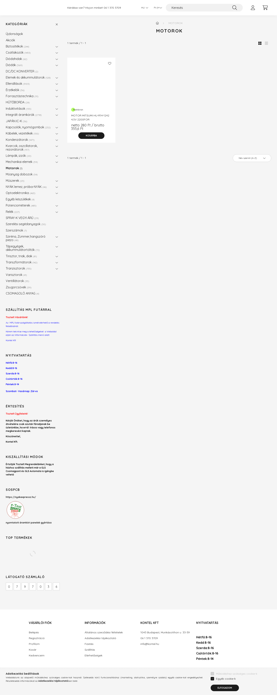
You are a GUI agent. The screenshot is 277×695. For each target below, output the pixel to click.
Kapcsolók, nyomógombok (28, 127)
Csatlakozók (18, 52)
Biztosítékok (17, 46)
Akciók (10, 40)
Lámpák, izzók (18, 156)
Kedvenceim (36, 655)
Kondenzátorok (20, 140)
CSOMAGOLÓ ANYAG (22, 293)
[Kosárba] (91, 135)
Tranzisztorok (19, 268)
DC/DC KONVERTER (22, 71)
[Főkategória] (157, 23)
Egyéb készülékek (20, 199)
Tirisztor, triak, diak (21, 256)
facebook (197, 670)
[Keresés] (204, 8)
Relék (13, 212)
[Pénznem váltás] (157, 8)
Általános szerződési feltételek (104, 632)
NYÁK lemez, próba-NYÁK (26, 187)
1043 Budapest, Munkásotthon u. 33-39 (165, 632)
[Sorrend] (252, 158)
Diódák (14, 65)
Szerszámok (16, 230)
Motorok (14, 168)
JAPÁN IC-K (16, 121)
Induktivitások (18, 108)
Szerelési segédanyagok (26, 224)
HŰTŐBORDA (18, 102)
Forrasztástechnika (22, 96)
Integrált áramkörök (24, 115)
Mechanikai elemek (22, 162)
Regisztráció (37, 638)
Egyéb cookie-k (226, 688)
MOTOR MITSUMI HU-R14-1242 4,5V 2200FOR (90, 117)
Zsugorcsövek (19, 287)
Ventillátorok (17, 281)
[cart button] (265, 8)
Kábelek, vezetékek (22, 133)
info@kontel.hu (149, 644)
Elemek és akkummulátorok (28, 77)
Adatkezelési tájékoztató (100, 638)
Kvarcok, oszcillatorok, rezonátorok (22, 147)
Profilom (34, 644)
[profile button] (253, 8)
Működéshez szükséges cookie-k (236, 683)
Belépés (34, 632)
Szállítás (90, 649)
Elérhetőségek (93, 655)
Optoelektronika (20, 193)
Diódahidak (16, 59)
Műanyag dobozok (22, 174)
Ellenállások (18, 83)
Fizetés (89, 644)
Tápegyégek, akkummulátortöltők (23, 248)
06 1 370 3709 (112, 7)
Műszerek (15, 180)
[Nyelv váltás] (143, 8)
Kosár (32, 649)
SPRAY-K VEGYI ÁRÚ (22, 218)
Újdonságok (14, 34)
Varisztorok (16, 275)
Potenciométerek (21, 205)
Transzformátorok (22, 262)
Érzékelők (15, 90)
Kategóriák (17, 24)
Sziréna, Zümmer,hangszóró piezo (25, 238)
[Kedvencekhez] (109, 63)
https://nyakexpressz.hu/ (21, 497)
